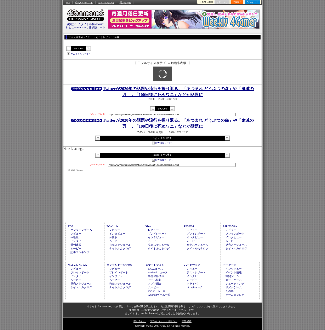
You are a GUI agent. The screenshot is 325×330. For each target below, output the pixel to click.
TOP (70, 226)
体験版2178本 (97, 27)
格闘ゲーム (232, 276)
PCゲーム (112, 226)
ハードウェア (192, 265)
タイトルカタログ (120, 248)
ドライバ (192, 283)
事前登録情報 (156, 276)
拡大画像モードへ (164, 143)
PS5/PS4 (189, 226)
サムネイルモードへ (81, 53)
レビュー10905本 (76, 27)
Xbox (148, 226)
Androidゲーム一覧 (159, 294)
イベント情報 (234, 272)
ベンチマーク (195, 287)
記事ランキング (79, 252)
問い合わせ (125, 2)
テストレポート (196, 272)
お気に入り (222, 2)
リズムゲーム (234, 287)
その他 (230, 291)
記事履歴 (237, 2)
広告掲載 (187, 321)
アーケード (229, 265)
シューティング (235, 283)
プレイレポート (157, 233)
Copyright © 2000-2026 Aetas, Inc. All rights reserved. (162, 325)
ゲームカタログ (235, 294)
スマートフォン (154, 265)
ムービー (75, 248)
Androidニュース (158, 272)
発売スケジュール (120, 244)
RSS (68, 2)
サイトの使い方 (106, 2)
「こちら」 (182, 310)
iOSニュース (155, 268)
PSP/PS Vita (230, 226)
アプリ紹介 (154, 283)
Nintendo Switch (77, 265)
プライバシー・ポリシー (163, 321)
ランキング (252, 2)
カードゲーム (234, 279)
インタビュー (78, 241)
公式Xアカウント (84, 2)
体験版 (74, 237)
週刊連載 (75, 244)
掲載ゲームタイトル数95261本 (85, 24)
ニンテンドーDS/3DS (119, 265)
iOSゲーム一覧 (157, 291)
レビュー (75, 233)
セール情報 (154, 279)
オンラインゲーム (81, 229)
